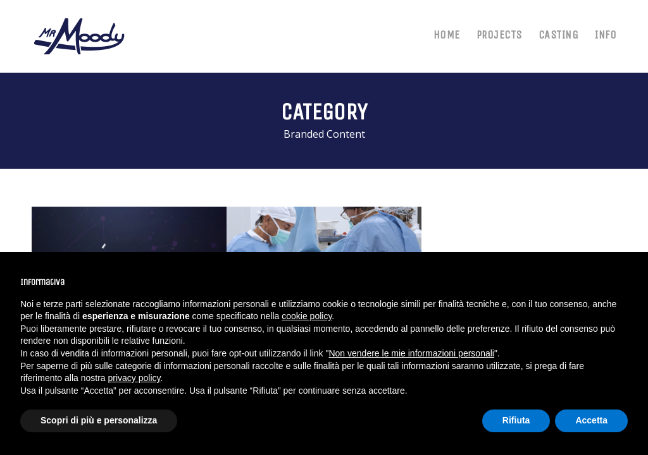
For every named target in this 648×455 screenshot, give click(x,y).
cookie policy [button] (307, 316)
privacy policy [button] (134, 378)
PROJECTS (499, 35)
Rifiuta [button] (516, 420)
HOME (446, 35)
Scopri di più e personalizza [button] (98, 420)
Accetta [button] (591, 420)
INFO (605, 35)
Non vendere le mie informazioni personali (411, 353)
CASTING (559, 35)
